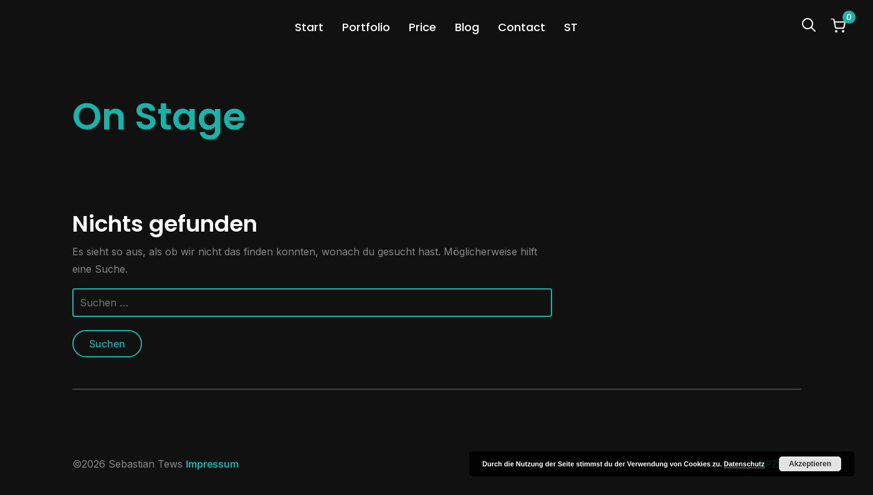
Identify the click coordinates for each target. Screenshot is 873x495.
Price (422, 27)
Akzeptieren (810, 464)
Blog (467, 27)
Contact (521, 27)
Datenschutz (744, 464)
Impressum (212, 464)
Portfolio (366, 27)
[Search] (808, 23)
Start (309, 27)
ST (571, 27)
